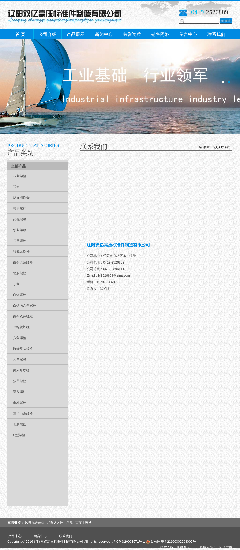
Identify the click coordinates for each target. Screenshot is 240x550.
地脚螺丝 (19, 424)
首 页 (20, 34)
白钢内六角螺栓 (24, 305)
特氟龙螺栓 (21, 251)
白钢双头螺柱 (23, 316)
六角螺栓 (19, 338)
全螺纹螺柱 (21, 327)
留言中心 (188, 34)
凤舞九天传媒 (35, 522)
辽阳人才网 (55, 522)
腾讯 (88, 522)
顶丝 (16, 284)
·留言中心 (40, 536)
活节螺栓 (19, 381)
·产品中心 (15, 536)
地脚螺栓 (19, 273)
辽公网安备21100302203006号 (173, 541)
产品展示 (76, 34)
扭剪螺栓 (19, 241)
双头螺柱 (19, 392)
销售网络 (160, 34)
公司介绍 (47, 34)
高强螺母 (19, 219)
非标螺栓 (19, 403)
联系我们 (216, 34)
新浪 (69, 522)
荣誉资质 (132, 34)
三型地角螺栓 (23, 413)
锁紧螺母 (19, 230)
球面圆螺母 (21, 197)
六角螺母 (19, 359)
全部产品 (18, 166)
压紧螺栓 (19, 176)
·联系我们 (65, 536)
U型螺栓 (19, 435)
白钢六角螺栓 (23, 262)
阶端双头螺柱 (23, 349)
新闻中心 (104, 34)
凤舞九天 (183, 547)
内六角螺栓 (21, 370)
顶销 (16, 187)
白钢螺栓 (19, 295)
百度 (78, 522)
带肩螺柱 (19, 208)
